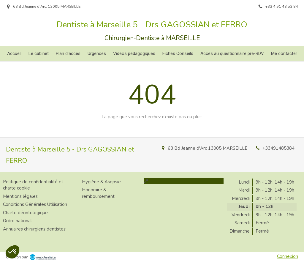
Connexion (287, 256)
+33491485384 (278, 148)
